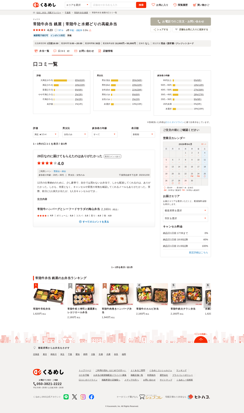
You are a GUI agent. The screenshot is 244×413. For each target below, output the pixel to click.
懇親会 (57, 171)
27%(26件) (199, 90)
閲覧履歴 (183, 5)
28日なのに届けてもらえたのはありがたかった (69, 156)
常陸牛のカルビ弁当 (147, 308)
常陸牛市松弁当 (41, 308)
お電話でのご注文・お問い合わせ (183, 21)
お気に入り (162, 5)
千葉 (70, 354)
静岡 (85, 354)
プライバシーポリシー (182, 375)
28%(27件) (199, 94)
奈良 (116, 354)
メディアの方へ (131, 380)
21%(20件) (137, 90)
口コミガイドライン (175, 122)
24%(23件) (80, 85)
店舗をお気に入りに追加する (193, 29)
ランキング (181, 370)
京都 (101, 354)
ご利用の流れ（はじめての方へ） (110, 370)
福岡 (124, 354)
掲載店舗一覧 (137, 375)
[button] (207, 302)
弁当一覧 (44, 51)
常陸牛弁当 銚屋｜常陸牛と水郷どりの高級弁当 (75, 24)
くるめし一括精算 (184, 380)
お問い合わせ (86, 51)
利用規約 (151, 375)
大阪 (93, 354)
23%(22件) (137, 85)
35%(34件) (137, 80)
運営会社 (164, 375)
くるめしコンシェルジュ (160, 370)
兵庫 (108, 354)
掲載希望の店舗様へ (111, 380)
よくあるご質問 (138, 370)
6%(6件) (79, 90)
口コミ (64, 51)
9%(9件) (197, 99)
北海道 (36, 354)
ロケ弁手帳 (84, 375)
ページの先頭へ (200, 334)
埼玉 (62, 354)
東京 (45, 354)
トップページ (85, 370)
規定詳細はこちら (198, 252)
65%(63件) (80, 80)
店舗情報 (108, 51)
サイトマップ (166, 380)
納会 (64, 171)
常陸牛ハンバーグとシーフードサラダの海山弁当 (68, 209)
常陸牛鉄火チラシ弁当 (183, 308)
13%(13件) (199, 85)
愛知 (78, 354)
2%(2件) (79, 94)
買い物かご (203, 5)
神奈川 (53, 354)
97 (60, 30)
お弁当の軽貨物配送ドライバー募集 (109, 375)
